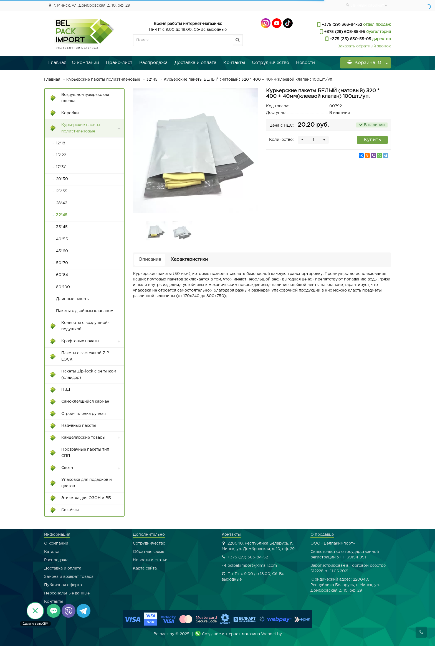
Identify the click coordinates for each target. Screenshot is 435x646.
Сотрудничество (270, 63)
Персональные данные (67, 593)
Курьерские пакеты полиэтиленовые (103, 79)
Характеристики (189, 259)
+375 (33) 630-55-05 (349, 39)
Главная (57, 63)
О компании (85, 63)
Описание (149, 259)
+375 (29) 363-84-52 (341, 24)
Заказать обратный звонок (364, 46)
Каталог (52, 551)
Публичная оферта (63, 585)
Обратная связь (148, 551)
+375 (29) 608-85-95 (344, 32)
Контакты (234, 63)
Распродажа (153, 63)
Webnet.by (271, 634)
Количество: (281, 139)
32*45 (152, 79)
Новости (305, 63)
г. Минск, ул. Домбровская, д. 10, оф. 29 (88, 5)
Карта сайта (145, 568)
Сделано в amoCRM (35, 623)
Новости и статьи (150, 560)
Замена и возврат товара (68, 576)
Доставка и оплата (195, 63)
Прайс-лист (119, 63)
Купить (372, 140)
